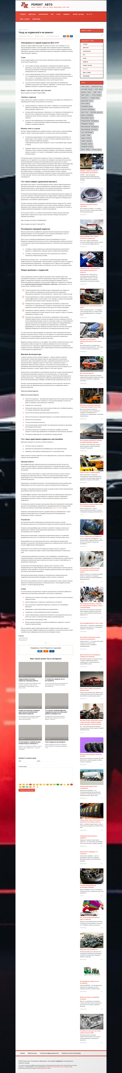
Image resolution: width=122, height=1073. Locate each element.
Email (38, 761)
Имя (20, 761)
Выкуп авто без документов (88, 949)
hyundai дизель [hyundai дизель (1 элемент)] (85, 86)
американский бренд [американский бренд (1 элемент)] (97, 86)
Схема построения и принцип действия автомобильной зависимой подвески (29, 712)
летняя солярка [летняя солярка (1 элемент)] (85, 103)
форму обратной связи (44, 1068)
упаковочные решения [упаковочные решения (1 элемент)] (86, 144)
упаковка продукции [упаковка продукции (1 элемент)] (86, 141)
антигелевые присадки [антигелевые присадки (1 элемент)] (87, 89)
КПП (52, 14)
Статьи (82, 182)
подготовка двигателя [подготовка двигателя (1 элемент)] (96, 112)
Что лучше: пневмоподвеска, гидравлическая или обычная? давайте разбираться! (56, 712)
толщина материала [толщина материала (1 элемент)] (86, 138)
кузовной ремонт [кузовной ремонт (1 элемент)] (94, 98)
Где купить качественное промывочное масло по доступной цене (90, 341)
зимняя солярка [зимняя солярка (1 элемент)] (85, 95)
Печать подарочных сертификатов (90, 536)
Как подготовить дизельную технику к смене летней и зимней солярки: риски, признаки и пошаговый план (91, 722)
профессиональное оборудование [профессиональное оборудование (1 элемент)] (89, 126)
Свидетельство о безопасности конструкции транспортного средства (90, 270)
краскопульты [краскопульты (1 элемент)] (84, 98)
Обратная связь (32, 1053)
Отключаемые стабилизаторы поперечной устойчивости (30, 743)
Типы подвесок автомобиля (55, 742)
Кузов (58, 14)
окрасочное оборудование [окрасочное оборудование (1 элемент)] (87, 109)
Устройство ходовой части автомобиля (55, 680)
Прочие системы (78, 14)
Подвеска (66, 14)
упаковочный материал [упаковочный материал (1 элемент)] (87, 146)
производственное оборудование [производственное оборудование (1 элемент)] (89, 121)
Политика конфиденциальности (49, 1053)
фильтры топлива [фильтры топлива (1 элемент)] (85, 149)
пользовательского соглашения (60, 1066)
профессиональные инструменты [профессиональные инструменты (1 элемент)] (89, 129)
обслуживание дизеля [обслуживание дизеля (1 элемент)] (86, 106)
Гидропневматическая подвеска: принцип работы (28, 680)
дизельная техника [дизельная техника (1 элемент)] (86, 92)
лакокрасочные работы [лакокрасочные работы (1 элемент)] (87, 101)
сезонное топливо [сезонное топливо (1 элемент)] (85, 135)
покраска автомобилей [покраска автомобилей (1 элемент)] (87, 115)
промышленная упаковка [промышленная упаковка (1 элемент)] (87, 124)
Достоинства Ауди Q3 (87, 373)
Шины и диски (24, 19)
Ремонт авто (42, 5)
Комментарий (23, 766)
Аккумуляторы (43, 14)
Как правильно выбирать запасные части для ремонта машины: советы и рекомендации (91, 605)
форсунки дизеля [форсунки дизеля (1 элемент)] (96, 149)
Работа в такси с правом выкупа (90, 472)
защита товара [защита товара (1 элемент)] (97, 92)
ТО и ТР (89, 14)
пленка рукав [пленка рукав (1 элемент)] (84, 112)
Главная (23, 14)
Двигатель (32, 14)
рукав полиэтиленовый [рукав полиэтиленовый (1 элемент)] (87, 132)
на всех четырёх (57, 508)
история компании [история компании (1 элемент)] (96, 95)
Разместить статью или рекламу (71, 1053)
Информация (36, 19)
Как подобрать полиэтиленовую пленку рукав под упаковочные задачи (90, 570)
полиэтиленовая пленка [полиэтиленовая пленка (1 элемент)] (87, 118)
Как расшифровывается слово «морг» (91, 623)
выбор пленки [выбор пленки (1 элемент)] (98, 89)
